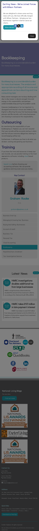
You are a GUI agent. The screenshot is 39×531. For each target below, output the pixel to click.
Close (32, 36)
